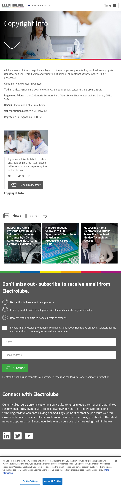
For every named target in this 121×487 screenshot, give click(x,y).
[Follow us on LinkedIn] (6, 435)
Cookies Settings (30, 483)
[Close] (116, 462)
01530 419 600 (19, 176)
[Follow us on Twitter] (17, 435)
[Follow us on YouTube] (29, 435)
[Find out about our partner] (75, 457)
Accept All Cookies (52, 483)
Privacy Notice (78, 376)
